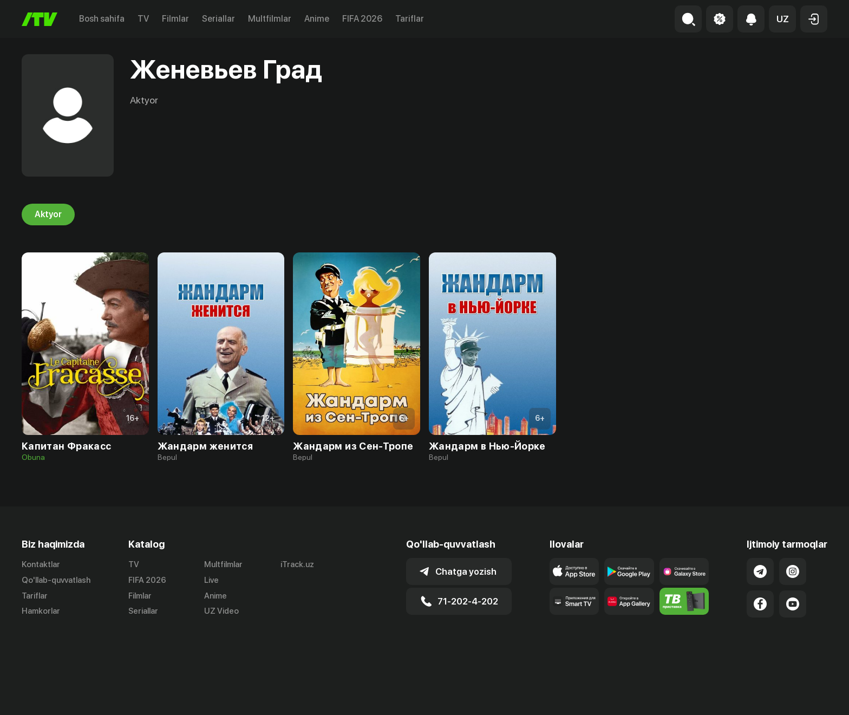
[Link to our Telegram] (760, 571)
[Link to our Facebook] (760, 604)
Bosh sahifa (102, 19)
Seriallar (218, 19)
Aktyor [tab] (48, 214)
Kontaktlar (41, 564)
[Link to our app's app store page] (574, 571)
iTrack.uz (297, 564)
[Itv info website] (684, 601)
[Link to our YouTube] (792, 604)
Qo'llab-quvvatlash (56, 580)
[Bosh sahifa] (39, 19)
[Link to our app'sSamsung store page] (684, 571)
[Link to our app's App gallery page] (629, 601)
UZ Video (221, 611)
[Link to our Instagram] (792, 571)
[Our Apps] (574, 601)
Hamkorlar (41, 611)
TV (143, 19)
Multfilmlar (269, 19)
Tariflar (409, 19)
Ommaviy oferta (722, 695)
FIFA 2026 (362, 19)
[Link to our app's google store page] (629, 571)
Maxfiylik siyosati (796, 695)
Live (211, 580)
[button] (782, 18)
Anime (316, 19)
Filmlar (175, 19)
